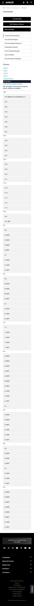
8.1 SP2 (7, 314)
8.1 (6, 304)
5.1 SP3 (7, 430)
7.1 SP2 (7, 342)
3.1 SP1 (7, 527)
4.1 (6, 468)
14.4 (6, 117)
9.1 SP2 (7, 265)
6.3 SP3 (7, 361)
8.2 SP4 (7, 284)
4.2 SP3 (7, 453)
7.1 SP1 (7, 347)
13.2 (6, 150)
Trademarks (17, 585)
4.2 (6, 448)
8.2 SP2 (7, 294)
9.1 (6, 255)
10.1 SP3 (7, 221)
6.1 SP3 (7, 391)
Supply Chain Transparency (17, 587)
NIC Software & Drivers (17, 24)
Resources (6, 565)
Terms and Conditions (17, 581)
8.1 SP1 (7, 319)
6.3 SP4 (7, 356)
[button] (24, 2)
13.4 (6, 140)
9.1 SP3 (7, 260)
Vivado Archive (8, 79)
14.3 (6, 122)
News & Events (8, 561)
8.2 (6, 279)
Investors (6, 572)
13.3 (6, 145)
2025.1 (5, 71)
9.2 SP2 (7, 245)
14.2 (6, 127)
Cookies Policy (17, 594)
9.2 (6, 230)
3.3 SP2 (7, 497)
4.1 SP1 (7, 483)
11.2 (6, 203)
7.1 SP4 (7, 332)
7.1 (6, 327)
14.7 (6, 102)
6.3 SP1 (7, 371)
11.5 (6, 188)
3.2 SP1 (7, 517)
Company (6, 557)
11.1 (6, 208)
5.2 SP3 (7, 415)
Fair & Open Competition (17, 589)
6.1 (6, 406)
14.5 (6, 112)
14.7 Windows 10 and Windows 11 (15, 97)
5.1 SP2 (7, 435)
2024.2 (5, 73)
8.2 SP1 (7, 299)
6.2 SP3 (7, 376)
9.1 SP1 (7, 270)
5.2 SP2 (7, 420)
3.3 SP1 (7, 502)
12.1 (6, 179)
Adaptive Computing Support (13, 7)
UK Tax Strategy (17, 591)
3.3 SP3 (7, 492)
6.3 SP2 (7, 366)
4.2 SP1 (7, 463)
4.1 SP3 (7, 473)
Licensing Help (17, 19)
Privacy (17, 583)
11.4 (6, 193)
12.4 (6, 164)
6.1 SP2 (7, 396)
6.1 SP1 (7, 401)
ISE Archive (7, 81)
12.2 (6, 174)
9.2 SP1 (7, 250)
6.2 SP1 (7, 386)
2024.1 (5, 76)
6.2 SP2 (7, 381)
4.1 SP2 (7, 478)
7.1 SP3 (7, 337)
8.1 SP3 (7, 309)
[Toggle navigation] (3, 2)
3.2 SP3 (7, 507)
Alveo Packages (17, 29)
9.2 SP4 (7, 235)
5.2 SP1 (7, 425)
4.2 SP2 (7, 458)
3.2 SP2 (7, 512)
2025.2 (5, 68)
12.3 (6, 169)
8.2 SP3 (7, 289)
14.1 (6, 132)
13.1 (6, 155)
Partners (5, 569)
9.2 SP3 (7, 240)
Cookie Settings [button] (17, 596)
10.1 (6, 216)
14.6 (6, 107)
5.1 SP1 (7, 440)
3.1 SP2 (7, 522)
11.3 (6, 198)
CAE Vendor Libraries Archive (12, 84)
